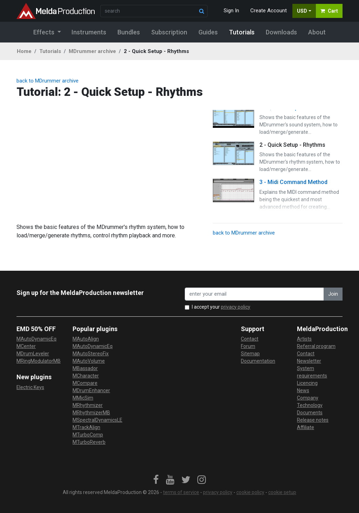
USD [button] (302, 11)
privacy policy (235, 307)
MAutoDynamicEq (36, 339)
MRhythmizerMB (91, 412)
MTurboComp (88, 435)
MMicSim (83, 398)
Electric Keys (30, 387)
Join (333, 294)
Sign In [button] (231, 10)
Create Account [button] (268, 10)
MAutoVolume (89, 361)
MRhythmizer (88, 405)
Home (24, 51)
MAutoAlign (86, 339)
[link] (156, 480)
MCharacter (86, 376)
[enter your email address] (254, 294)
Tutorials (50, 51)
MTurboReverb (89, 442)
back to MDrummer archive (47, 81)
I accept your (221, 307)
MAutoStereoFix (91, 353)
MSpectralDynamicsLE (97, 420)
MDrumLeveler (32, 353)
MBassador (85, 368)
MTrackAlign (86, 427)
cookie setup (282, 492)
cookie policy (250, 492)
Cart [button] (329, 11)
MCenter (26, 346)
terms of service (181, 492)
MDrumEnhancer (91, 390)
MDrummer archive (92, 51)
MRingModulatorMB (38, 361)
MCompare (85, 383)
